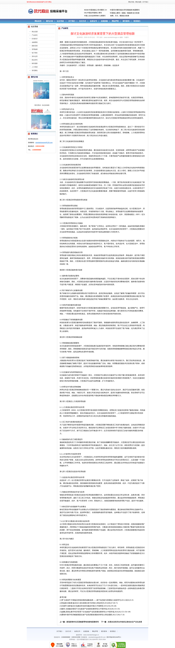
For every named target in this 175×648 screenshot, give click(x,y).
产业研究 (35, 35)
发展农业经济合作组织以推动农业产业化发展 (125, 622)
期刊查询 (126, 21)
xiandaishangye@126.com (44, 142)
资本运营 (35, 56)
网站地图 (138, 2)
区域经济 (35, 39)
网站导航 (131, 2)
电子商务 (35, 53)
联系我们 (137, 21)
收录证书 (93, 21)
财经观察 (35, 63)
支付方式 (82, 21)
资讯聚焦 (35, 70)
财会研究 (35, 60)
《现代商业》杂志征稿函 (41, 110)
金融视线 (35, 42)
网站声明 (115, 21)
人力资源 (35, 67)
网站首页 (38, 21)
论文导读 (60, 21)
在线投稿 (104, 21)
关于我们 (145, 2)
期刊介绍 (49, 21)
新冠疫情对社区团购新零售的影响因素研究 (82, 622)
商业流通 (35, 32)
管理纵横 (35, 49)
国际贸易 (35, 46)
